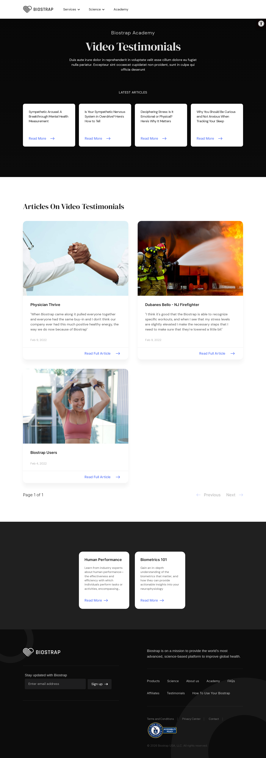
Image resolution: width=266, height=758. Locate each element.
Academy (127, 9)
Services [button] (76, 9)
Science (173, 681)
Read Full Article (98, 353)
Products (153, 681)
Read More (37, 138)
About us (192, 681)
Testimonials (176, 693)
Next (239, 128)
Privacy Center (191, 719)
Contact (214, 719)
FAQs (231, 681)
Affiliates (153, 693)
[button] (261, 23)
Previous (27, 128)
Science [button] (101, 9)
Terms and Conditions (160, 719)
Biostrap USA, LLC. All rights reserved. (183, 745)
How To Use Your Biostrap (211, 693)
